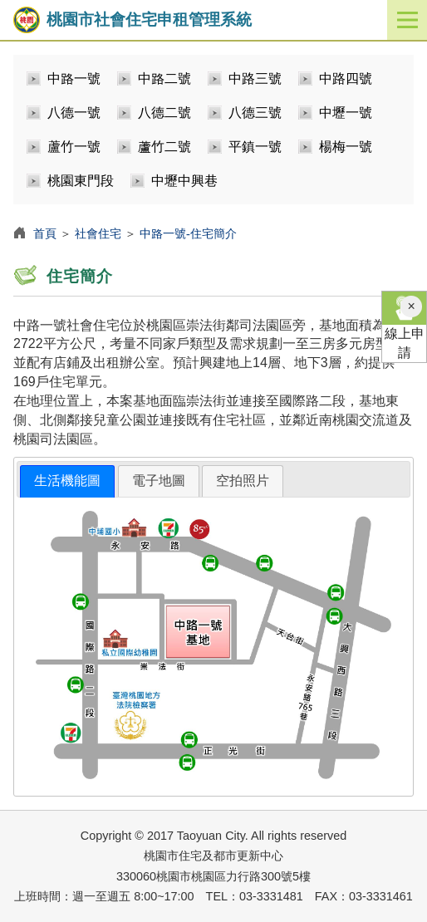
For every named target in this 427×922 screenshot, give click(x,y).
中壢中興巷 (184, 181)
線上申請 (404, 326)
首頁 (44, 233)
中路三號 (255, 78)
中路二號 (164, 78)
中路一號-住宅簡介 (188, 233)
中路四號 (345, 78)
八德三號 (255, 112)
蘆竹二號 (164, 147)
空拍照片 (242, 480)
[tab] (67, 481)
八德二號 (164, 112)
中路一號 (74, 78)
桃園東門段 (80, 181)
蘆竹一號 (74, 147)
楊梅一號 (345, 147)
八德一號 (74, 112)
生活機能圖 (67, 480)
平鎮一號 (255, 147)
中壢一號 (345, 112)
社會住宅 (98, 233)
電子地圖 (158, 480)
